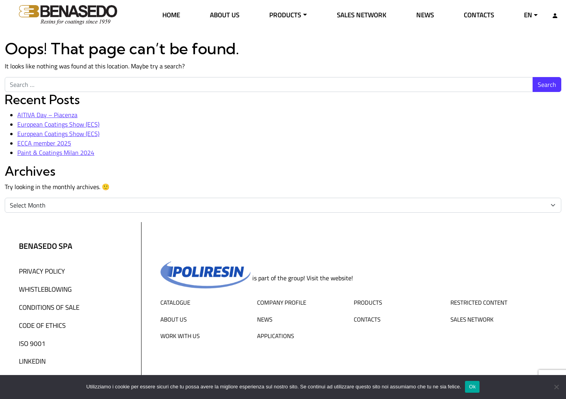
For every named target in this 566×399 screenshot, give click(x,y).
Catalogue (175, 302)
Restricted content (478, 302)
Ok (472, 387)
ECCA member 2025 (44, 143)
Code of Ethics (42, 325)
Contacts (479, 14)
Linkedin (32, 361)
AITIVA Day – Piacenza (47, 114)
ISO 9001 (32, 343)
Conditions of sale (49, 307)
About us (224, 14)
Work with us (180, 336)
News (425, 14)
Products (285, 14)
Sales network (361, 14)
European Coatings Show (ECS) (58, 124)
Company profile (281, 302)
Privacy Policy (42, 271)
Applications (275, 336)
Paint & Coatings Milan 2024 (55, 152)
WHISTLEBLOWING (45, 289)
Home (171, 14)
